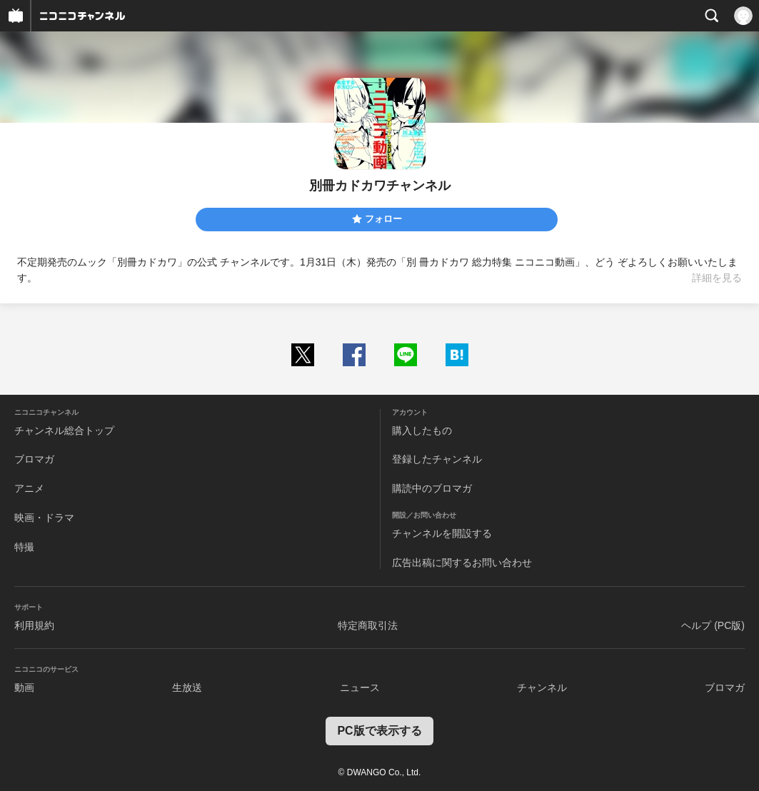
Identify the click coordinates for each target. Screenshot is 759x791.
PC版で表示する (379, 731)
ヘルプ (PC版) (713, 625)
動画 (24, 687)
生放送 (187, 687)
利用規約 (34, 625)
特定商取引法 (368, 625)
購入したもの (422, 430)
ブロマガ (34, 459)
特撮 (24, 547)
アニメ (29, 488)
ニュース (360, 687)
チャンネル (542, 687)
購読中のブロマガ (432, 488)
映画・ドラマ (44, 517)
